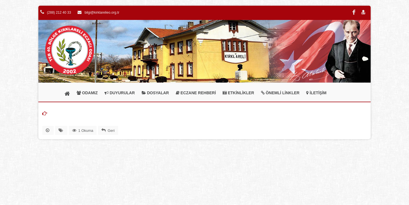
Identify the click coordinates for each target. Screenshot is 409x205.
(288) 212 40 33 (55, 13)
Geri (111, 130)
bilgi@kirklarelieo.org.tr (98, 13)
